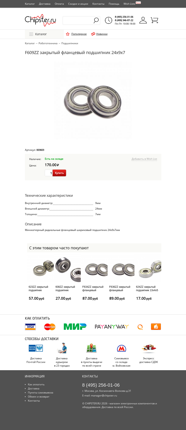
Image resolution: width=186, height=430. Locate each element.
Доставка (44, 4)
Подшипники (69, 43)
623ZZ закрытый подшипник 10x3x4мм (38, 290)
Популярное (79, 34)
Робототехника (48, 43)
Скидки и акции (78, 4)
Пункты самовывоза (40, 392)
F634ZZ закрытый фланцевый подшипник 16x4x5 (93, 290)
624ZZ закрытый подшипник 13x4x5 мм (147, 290)
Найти (96, 20)
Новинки (102, 34)
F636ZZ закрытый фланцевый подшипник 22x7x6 (120, 290)
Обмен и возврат (38, 396)
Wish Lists (132, 3)
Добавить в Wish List (144, 159)
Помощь (114, 4)
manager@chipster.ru (104, 395)
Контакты (98, 4)
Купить (59, 173)
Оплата (59, 4)
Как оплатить (36, 384)
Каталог (30, 4)
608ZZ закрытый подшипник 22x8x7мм (65, 290)
